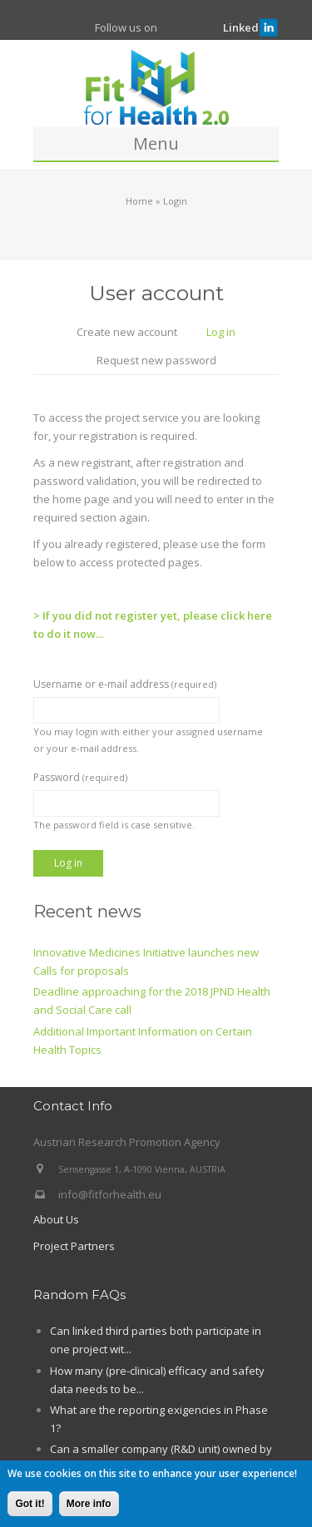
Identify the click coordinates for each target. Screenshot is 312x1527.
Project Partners (74, 1245)
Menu (156, 143)
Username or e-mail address (124, 684)
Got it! (29, 1505)
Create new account (127, 331)
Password (80, 777)
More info (89, 1505)
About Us (56, 1219)
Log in (227, 333)
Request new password (156, 360)
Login (175, 201)
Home (139, 201)
